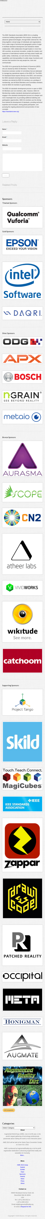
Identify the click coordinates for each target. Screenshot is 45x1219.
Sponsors (22, 1174)
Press (22, 1181)
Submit (22, 1167)
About (22, 1183)
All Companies (8, 1110)
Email (4, 137)
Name (4, 129)
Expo (22, 1172)
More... (22, 1155)
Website (5, 145)
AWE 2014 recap (22, 1165)
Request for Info (26, 1207)
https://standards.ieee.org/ (10, 111)
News (22, 1179)
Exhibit (22, 1169)
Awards (22, 1176)
